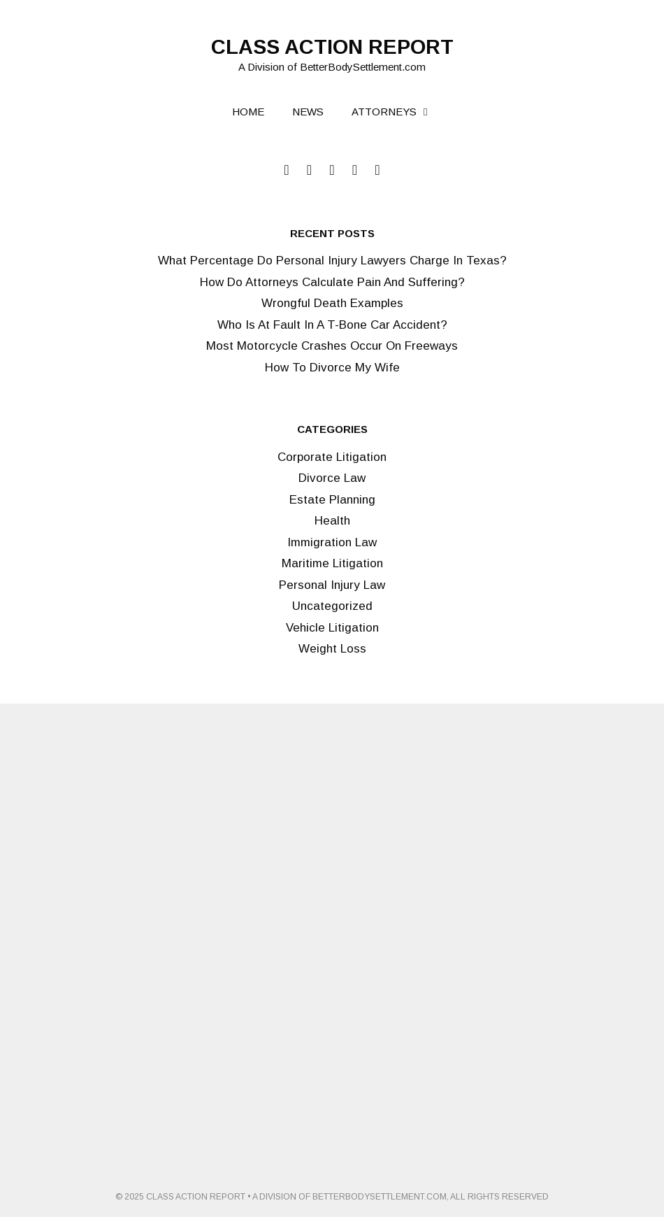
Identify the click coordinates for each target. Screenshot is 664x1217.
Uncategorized (332, 606)
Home (248, 112)
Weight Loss (332, 648)
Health (332, 520)
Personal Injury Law (332, 585)
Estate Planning (332, 499)
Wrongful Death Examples (332, 303)
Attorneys (399, 111)
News (308, 112)
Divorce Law (332, 478)
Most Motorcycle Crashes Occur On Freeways (332, 346)
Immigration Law (332, 542)
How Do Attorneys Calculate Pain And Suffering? (332, 282)
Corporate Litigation (332, 457)
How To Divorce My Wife (332, 367)
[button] (431, 111)
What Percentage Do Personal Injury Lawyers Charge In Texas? (332, 260)
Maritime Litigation (332, 563)
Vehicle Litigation (332, 627)
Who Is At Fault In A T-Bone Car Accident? (332, 325)
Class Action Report (332, 47)
